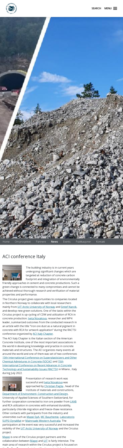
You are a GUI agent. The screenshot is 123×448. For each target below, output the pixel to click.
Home (6, 241)
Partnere (41, 241)
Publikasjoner (83, 241)
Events (67, 241)
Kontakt (100, 241)
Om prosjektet (23, 241)
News (54, 241)
